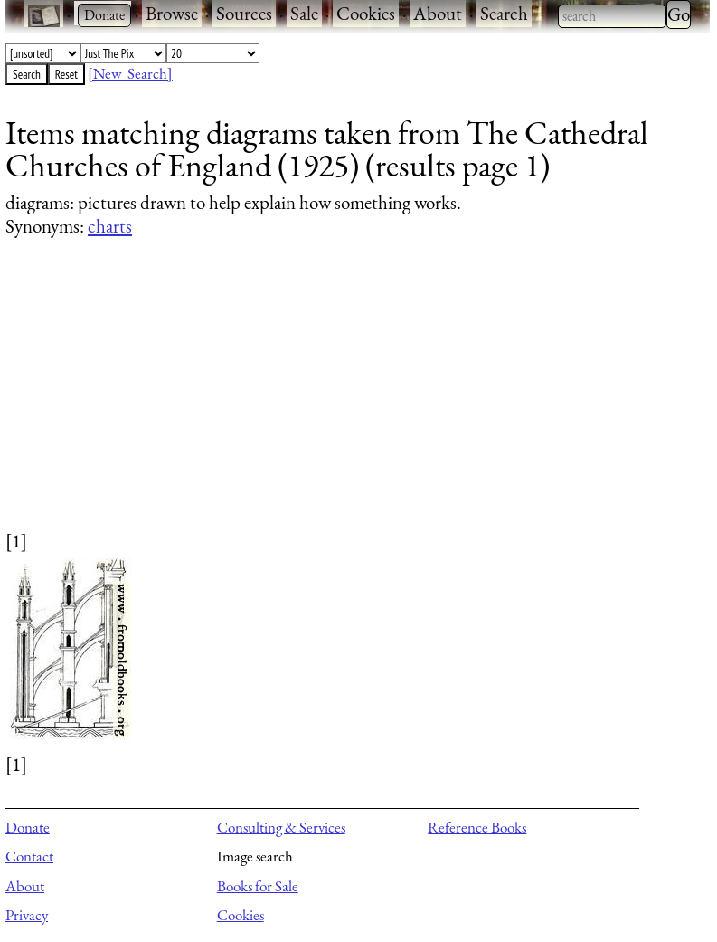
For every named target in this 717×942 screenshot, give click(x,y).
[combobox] (612, 16)
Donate (27, 827)
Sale (304, 13)
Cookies (365, 13)
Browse (172, 13)
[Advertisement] (346, 401)
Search (504, 13)
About (437, 13)
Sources (244, 13)
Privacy (26, 915)
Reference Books (477, 827)
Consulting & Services (281, 827)
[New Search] (130, 73)
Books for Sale (257, 886)
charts (110, 226)
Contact (29, 856)
